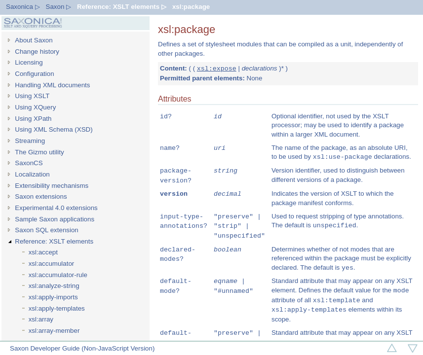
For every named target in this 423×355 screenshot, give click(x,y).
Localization (32, 174)
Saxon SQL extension (46, 230)
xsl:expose (216, 68)
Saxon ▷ (59, 6)
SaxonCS (28, 163)
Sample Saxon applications (54, 219)
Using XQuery (35, 107)
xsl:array (41, 319)
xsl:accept (43, 252)
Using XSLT (32, 96)
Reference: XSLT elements (54, 241)
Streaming (30, 140)
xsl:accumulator (52, 263)
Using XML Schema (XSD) (53, 129)
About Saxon (33, 40)
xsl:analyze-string (54, 285)
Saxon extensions (41, 196)
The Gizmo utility (39, 152)
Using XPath (33, 118)
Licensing (28, 62)
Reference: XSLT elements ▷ (121, 6)
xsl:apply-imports (53, 297)
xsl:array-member (54, 330)
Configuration (34, 73)
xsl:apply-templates (57, 308)
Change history (37, 51)
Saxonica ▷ (23, 6)
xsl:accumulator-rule (58, 275)
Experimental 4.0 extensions (56, 208)
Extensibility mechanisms (51, 185)
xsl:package (191, 6)
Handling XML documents (52, 85)
